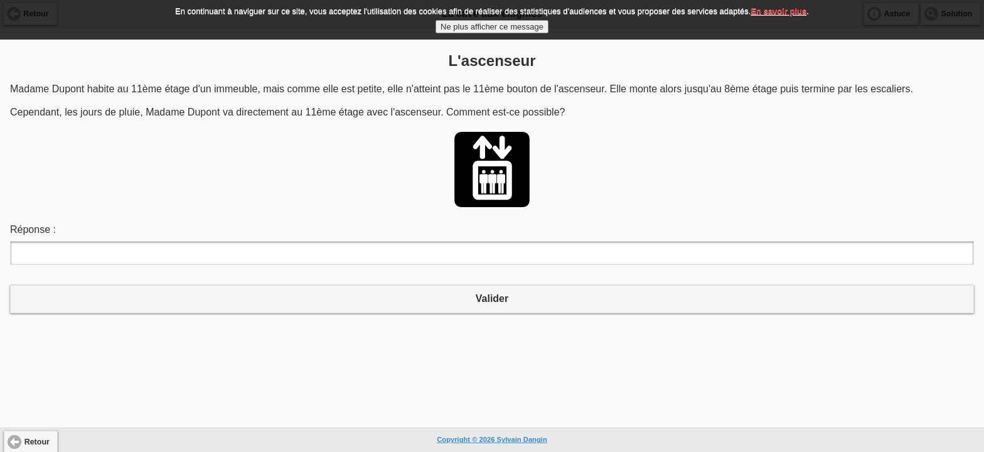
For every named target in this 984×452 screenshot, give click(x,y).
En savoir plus (778, 9)
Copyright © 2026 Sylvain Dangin (492, 439)
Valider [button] (492, 298)
